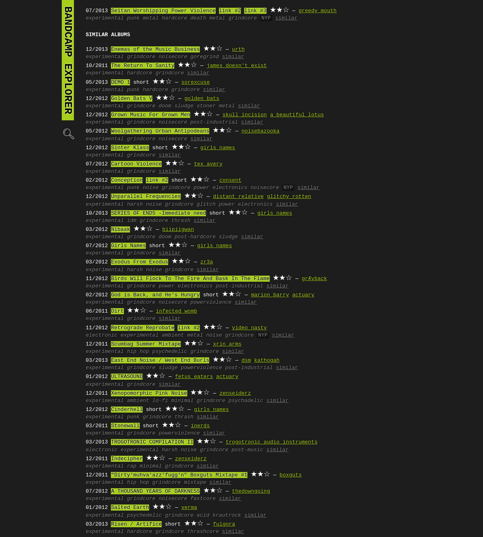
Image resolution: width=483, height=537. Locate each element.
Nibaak (120, 229)
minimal (182, 400)
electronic (101, 335)
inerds (200, 426)
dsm (246, 360)
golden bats (201, 98)
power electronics (220, 187)
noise (150, 187)
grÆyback (314, 279)
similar (286, 18)
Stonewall (125, 426)
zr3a (206, 262)
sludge (183, 106)
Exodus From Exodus (139, 262)
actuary (303, 295)
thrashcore (203, 531)
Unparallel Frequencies (146, 196)
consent (230, 180)
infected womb (176, 311)
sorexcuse (195, 82)
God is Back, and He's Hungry (155, 295)
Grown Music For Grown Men (150, 115)
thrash (181, 220)
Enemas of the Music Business (155, 49)
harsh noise (144, 204)
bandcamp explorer (68, 60)
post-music (247, 450)
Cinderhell (127, 409)
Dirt (117, 311)
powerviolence (210, 302)
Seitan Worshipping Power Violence (163, 11)
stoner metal (216, 106)
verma (189, 507)
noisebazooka (260, 131)
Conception (127, 180)
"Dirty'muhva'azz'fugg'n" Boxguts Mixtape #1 (179, 475)
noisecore (172, 57)
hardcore (174, 18)
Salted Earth (130, 507)
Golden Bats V (131, 98)
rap (131, 466)
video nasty (249, 328)
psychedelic (169, 351)
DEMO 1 (120, 82)
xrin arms (227, 344)
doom (164, 106)
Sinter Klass (130, 148)
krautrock (226, 515)
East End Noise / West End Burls (160, 360)
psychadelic (245, 400)
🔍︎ (68, 133)
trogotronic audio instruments (271, 442)
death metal (207, 18)
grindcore (242, 18)
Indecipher (127, 459)
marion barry (270, 295)
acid (203, 515)
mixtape (195, 482)
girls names (217, 148)
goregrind (204, 57)
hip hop (138, 351)
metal (150, 18)
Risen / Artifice (136, 524)
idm (131, 220)
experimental (105, 18)
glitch (206, 204)
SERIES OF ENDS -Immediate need (158, 213)
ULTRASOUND (127, 376)
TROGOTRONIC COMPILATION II (152, 442)
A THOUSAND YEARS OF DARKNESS (155, 491)
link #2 (230, 11)
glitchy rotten (289, 196)
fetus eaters (194, 376)
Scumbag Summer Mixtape (146, 344)
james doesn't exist (237, 66)
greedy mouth (318, 11)
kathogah (266, 360)
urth (238, 49)
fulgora (224, 524)
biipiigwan (178, 229)
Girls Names (128, 246)
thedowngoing (251, 491)
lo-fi (160, 400)
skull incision (245, 115)
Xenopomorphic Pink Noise (149, 393)
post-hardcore (194, 237)
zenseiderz (235, 393)
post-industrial (214, 122)
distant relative (238, 196)
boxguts (290, 475)
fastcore (202, 498)
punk (133, 18)
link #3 (255, 11)
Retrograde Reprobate (142, 328)
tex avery (208, 164)
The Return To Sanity (142, 66)
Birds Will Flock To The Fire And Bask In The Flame (190, 279)
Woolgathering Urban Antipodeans (160, 131)
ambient (173, 335)
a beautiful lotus (297, 115)
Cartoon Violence (136, 164)
